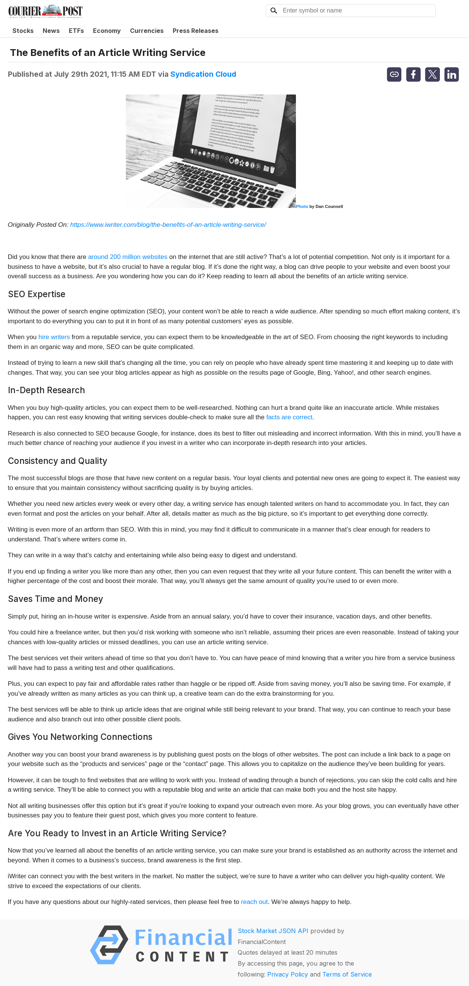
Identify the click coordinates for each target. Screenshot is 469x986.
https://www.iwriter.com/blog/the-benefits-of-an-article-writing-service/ (168, 224)
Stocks (23, 30)
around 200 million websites (127, 256)
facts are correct (289, 417)
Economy (107, 30)
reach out (254, 901)
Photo (302, 206)
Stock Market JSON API (273, 931)
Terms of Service (347, 974)
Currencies (147, 30)
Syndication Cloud (203, 74)
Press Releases (195, 30)
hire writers (54, 337)
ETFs (76, 30)
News (51, 30)
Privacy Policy (287, 974)
